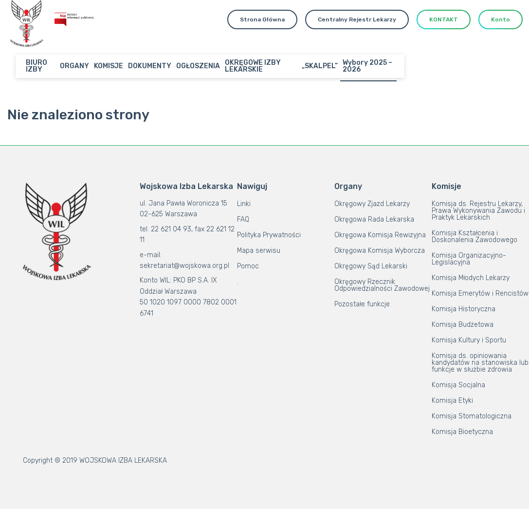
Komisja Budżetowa (462, 324)
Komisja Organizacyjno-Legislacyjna (469, 258)
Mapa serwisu (258, 250)
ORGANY (74, 66)
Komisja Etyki (452, 400)
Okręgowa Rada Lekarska (374, 219)
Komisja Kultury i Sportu (469, 340)
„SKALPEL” (320, 66)
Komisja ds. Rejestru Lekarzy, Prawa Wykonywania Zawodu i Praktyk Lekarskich (478, 211)
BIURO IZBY (36, 66)
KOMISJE (108, 66)
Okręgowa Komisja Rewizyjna (380, 235)
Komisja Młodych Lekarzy (471, 278)
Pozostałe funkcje (362, 304)
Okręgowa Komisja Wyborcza (379, 250)
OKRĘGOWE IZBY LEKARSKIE (253, 66)
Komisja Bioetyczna (462, 432)
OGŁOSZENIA (198, 66)
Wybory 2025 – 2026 (367, 66)
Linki (244, 204)
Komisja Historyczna (463, 309)
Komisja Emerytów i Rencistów (480, 293)
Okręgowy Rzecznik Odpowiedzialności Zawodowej (382, 285)
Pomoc (248, 266)
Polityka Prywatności (269, 235)
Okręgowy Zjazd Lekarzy (372, 204)
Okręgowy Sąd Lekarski (370, 266)
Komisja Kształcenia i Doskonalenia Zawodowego (474, 236)
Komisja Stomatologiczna (471, 416)
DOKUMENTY (149, 66)
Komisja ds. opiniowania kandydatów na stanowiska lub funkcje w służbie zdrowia (480, 363)
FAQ (243, 219)
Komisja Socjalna (458, 385)
